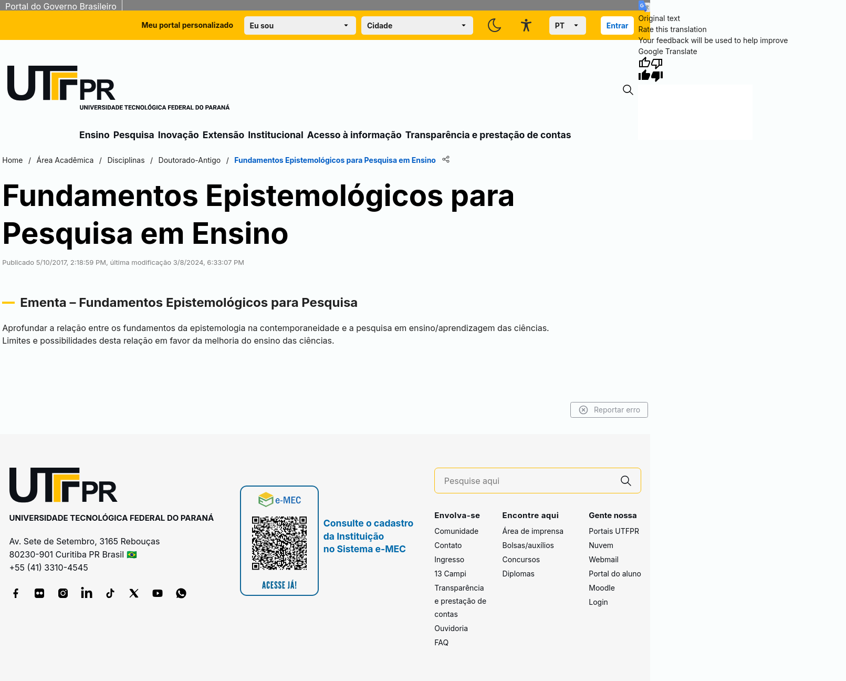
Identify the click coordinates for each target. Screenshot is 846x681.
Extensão (223, 134)
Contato (448, 545)
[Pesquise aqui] (527, 481)
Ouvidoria (451, 628)
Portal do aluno (615, 573)
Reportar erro (609, 410)
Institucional (276, 134)
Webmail (604, 559)
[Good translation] (644, 69)
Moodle (602, 587)
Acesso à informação (354, 134)
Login (598, 601)
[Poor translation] (657, 69)
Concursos (521, 559)
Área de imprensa (533, 531)
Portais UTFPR (614, 531)
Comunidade (456, 531)
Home (12, 160)
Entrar (618, 25)
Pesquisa (133, 134)
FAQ (441, 642)
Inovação (178, 134)
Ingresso (449, 559)
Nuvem (601, 545)
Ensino (94, 134)
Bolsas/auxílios (528, 545)
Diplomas (519, 573)
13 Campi (450, 573)
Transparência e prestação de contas (488, 134)
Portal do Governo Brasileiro (61, 6)
